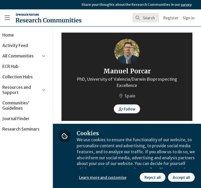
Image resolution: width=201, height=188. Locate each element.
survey (186, 4)
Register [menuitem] (170, 18)
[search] (145, 17)
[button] (134, 109)
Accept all (134, 177)
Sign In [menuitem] (189, 18)
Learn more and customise (117, 165)
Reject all (106, 177)
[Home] (48, 17)
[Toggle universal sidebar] (7, 17)
